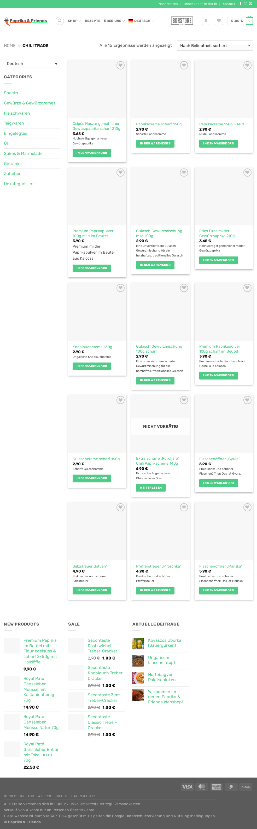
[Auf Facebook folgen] (240, 4)
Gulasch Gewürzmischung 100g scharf (159, 349)
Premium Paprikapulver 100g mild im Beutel (93, 233)
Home (10, 45)
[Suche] (60, 21)
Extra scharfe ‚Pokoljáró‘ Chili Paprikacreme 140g (157, 461)
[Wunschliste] (219, 21)
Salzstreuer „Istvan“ (90, 566)
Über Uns (114, 21)
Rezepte (93, 21)
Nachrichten (168, 4)
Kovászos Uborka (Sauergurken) (164, 643)
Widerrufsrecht (53, 796)
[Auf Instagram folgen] (245, 4)
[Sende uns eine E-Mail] (250, 4)
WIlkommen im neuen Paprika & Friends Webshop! (165, 696)
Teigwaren (14, 123)
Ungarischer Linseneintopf (161, 660)
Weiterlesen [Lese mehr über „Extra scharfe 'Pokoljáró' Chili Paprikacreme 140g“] (151, 487)
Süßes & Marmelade (23, 153)
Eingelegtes (15, 133)
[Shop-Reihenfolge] (215, 45)
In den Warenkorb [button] (92, 153)
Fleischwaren (17, 113)
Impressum (14, 796)
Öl (6, 143)
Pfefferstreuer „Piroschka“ (159, 566)
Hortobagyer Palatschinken (162, 677)
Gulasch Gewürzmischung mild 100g (159, 233)
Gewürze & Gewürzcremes (29, 103)
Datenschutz (83, 796)
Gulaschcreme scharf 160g (96, 459)
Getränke (13, 163)
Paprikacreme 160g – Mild (221, 124)
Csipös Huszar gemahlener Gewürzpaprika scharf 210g (96, 126)
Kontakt (229, 4)
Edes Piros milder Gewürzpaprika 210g (217, 233)
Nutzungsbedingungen (194, 816)
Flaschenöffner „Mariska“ (221, 566)
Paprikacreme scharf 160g (159, 124)
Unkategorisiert (19, 183)
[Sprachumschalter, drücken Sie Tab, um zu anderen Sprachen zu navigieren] (32, 63)
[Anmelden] (206, 21)
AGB (30, 796)
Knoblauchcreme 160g (92, 347)
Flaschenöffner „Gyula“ (219, 459)
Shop (74, 21)
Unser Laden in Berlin (200, 4)
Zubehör (12, 173)
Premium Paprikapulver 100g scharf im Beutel (219, 349)
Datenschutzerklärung (145, 816)
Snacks (11, 92)
